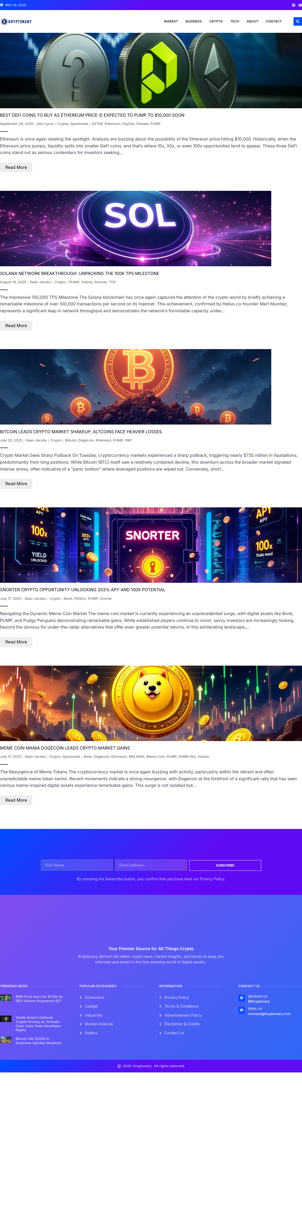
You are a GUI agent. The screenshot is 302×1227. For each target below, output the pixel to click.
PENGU (80, 598)
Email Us (255, 1009)
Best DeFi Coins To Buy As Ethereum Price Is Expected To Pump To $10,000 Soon (92, 115)
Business (193, 21)
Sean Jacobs (40, 282)
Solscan (100, 282)
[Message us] (241, 998)
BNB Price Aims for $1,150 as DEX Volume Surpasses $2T (39, 998)
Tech (234, 21)
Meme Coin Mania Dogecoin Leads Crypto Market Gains (65, 748)
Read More (16, 167)
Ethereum (112, 123)
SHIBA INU (187, 756)
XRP (128, 440)
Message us (258, 996)
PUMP (155, 123)
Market (171, 21)
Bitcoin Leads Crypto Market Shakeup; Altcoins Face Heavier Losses (81, 431)
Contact (274, 21)
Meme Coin (155, 756)
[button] (298, 21)
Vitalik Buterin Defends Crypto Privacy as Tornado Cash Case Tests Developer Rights (38, 1023)
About (252, 21)
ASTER (97, 123)
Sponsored (79, 123)
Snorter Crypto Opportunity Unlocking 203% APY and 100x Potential (83, 589)
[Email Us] (241, 1010)
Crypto (216, 21)
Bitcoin (70, 440)
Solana (86, 282)
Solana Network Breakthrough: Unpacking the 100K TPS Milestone (79, 273)
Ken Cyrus (45, 123)
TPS (112, 282)
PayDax (128, 123)
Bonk (68, 598)
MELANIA (136, 756)
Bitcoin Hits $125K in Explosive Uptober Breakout (38, 1040)
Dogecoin (86, 440)
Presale (142, 123)
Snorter (106, 598)
